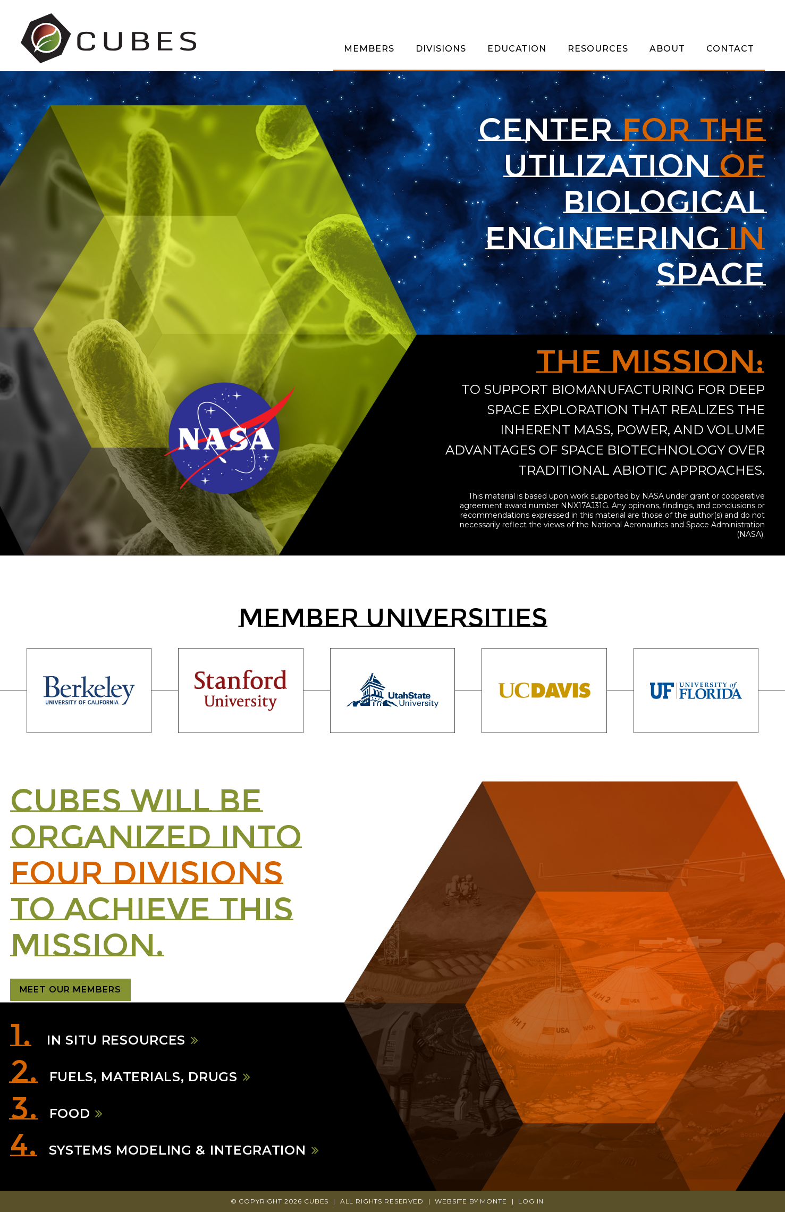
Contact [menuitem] (730, 49)
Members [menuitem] (369, 49)
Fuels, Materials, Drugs (143, 1077)
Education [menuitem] (517, 49)
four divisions (146, 872)
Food (69, 1113)
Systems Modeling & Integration (177, 1150)
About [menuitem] (667, 49)
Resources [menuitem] (598, 49)
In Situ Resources (114, 1040)
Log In (531, 1201)
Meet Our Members (70, 989)
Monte (493, 1201)
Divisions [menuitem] (441, 49)
